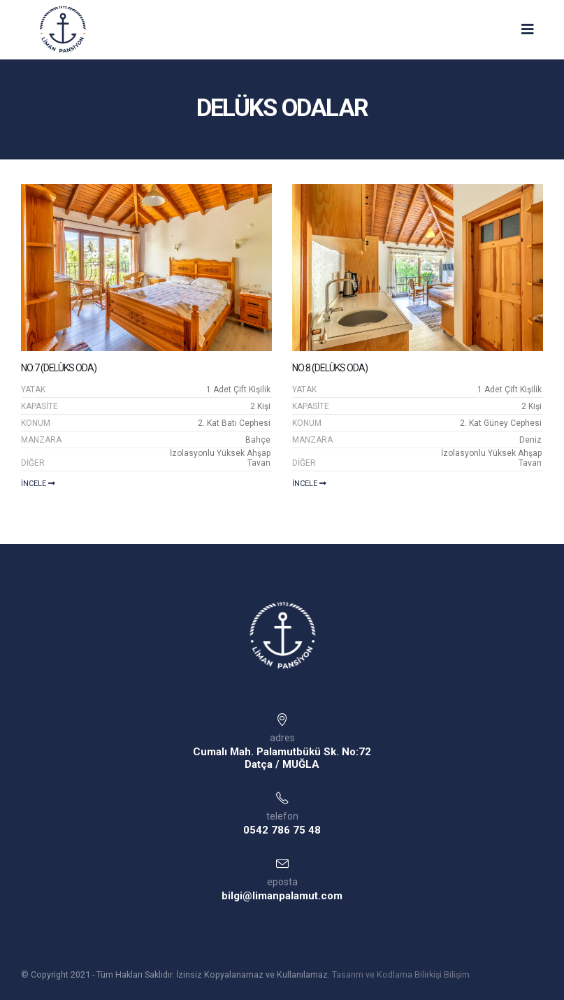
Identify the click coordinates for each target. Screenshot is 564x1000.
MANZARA (41, 440)
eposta (282, 881)
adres (282, 737)
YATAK (33, 389)
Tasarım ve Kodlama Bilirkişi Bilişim (401, 974)
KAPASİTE (39, 406)
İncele (38, 483)
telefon (282, 816)
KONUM (35, 423)
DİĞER (33, 463)
